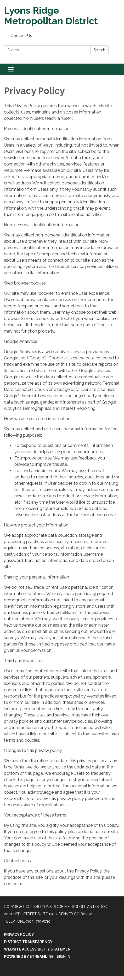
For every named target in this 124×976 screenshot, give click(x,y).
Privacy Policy (19, 934)
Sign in (63, 956)
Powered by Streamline (29, 956)
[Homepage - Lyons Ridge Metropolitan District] (62, 15)
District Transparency (28, 942)
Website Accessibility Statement (38, 949)
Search (99, 50)
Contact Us (21, 35)
